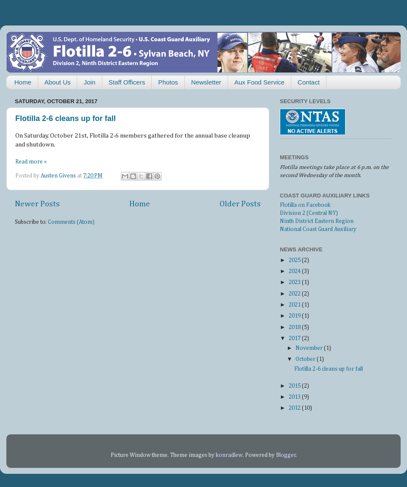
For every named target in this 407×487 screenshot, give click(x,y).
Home (22, 82)
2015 (295, 386)
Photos (168, 82)
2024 (295, 271)
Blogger (286, 455)
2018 (295, 327)
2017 (295, 338)
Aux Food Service (259, 82)
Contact (309, 82)
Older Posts (240, 204)
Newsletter (206, 82)
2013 (295, 397)
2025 (295, 260)
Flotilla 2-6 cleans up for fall (65, 118)
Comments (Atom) (71, 222)
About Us (58, 82)
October (306, 359)
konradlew (229, 455)
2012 (295, 408)
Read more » (31, 162)
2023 (295, 282)
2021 (295, 305)
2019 (295, 316)
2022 (295, 294)
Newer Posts (37, 204)
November (309, 348)
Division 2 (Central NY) (309, 213)
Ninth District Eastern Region (317, 221)
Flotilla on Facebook (305, 205)
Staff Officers (127, 82)
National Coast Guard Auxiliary (318, 229)
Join (89, 82)
